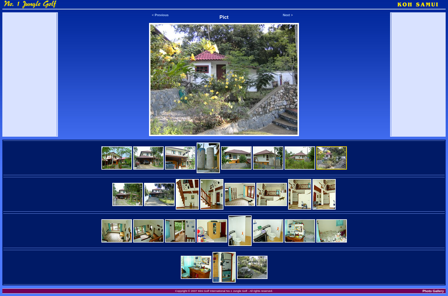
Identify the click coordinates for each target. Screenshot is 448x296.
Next (286, 15)
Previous (161, 15)
